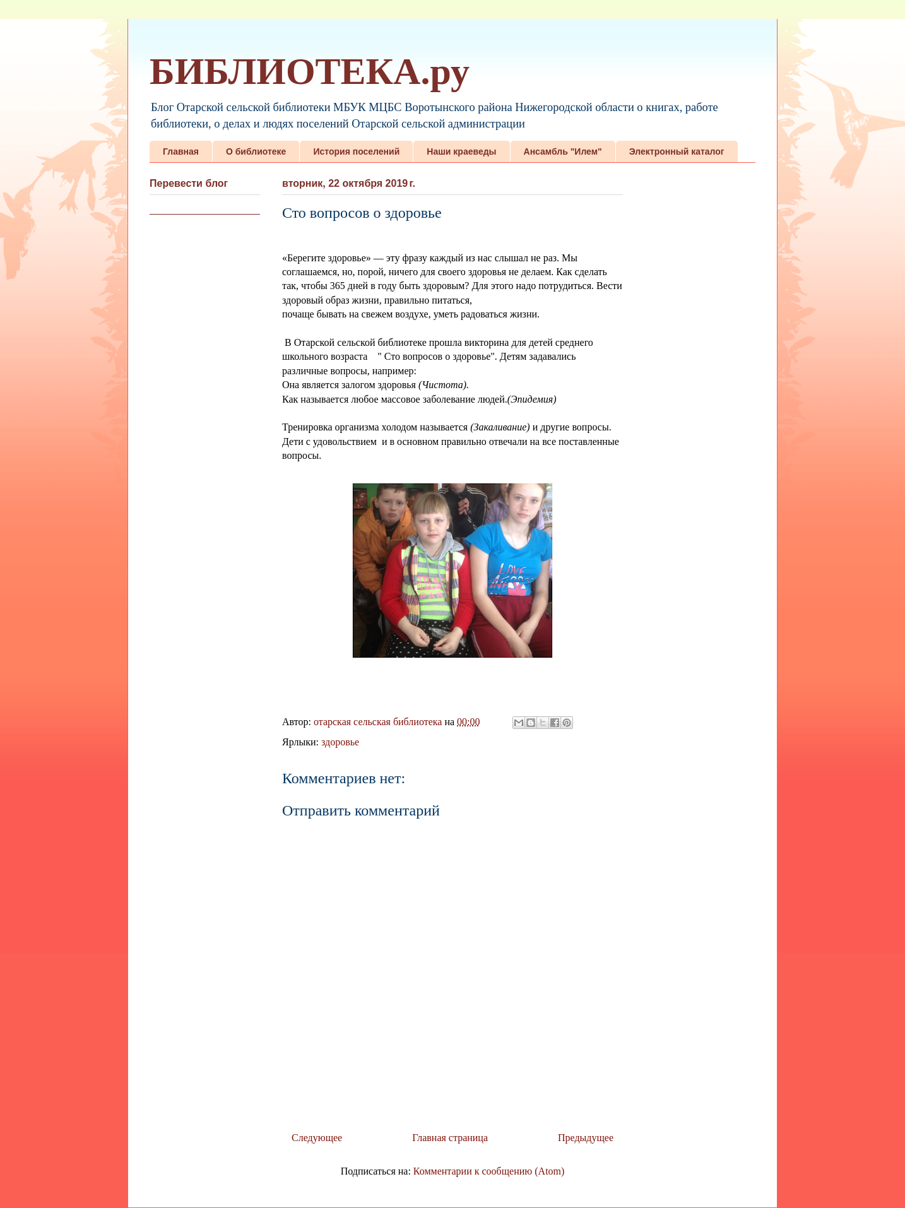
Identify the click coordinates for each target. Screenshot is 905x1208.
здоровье (340, 742)
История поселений (356, 151)
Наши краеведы (461, 151)
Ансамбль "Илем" (563, 151)
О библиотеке (256, 151)
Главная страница (450, 1137)
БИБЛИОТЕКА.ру (310, 71)
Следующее (317, 1137)
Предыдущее (585, 1137)
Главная (181, 151)
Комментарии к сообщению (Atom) (489, 1171)
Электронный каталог (677, 151)
